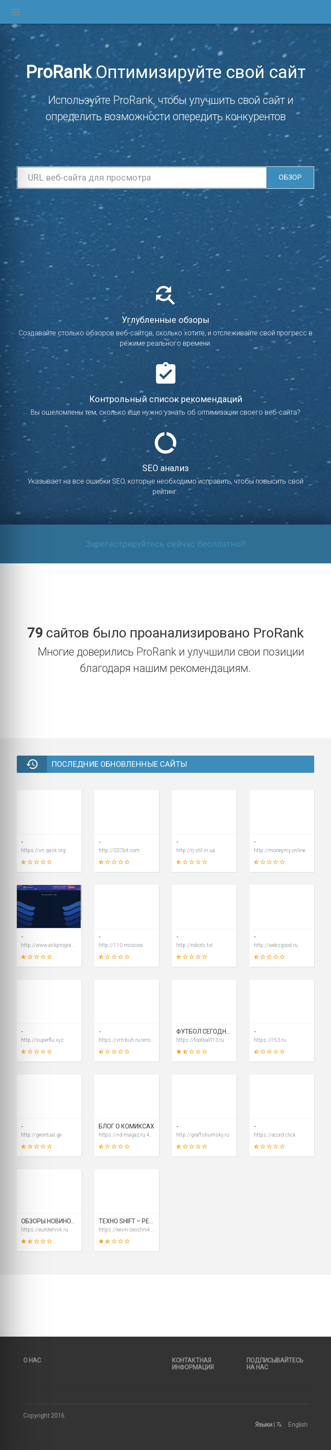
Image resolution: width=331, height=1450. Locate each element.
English (292, 1424)
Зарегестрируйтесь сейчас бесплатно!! (165, 544)
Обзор (290, 177)
